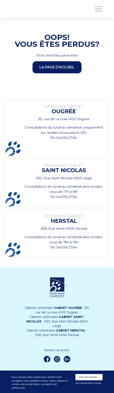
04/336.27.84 (66, 138)
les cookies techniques (88, 383)
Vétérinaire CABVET (34, 9)
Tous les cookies (88, 377)
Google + (68, 359)
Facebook (47, 359)
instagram (57, 359)
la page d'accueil (57, 67)
